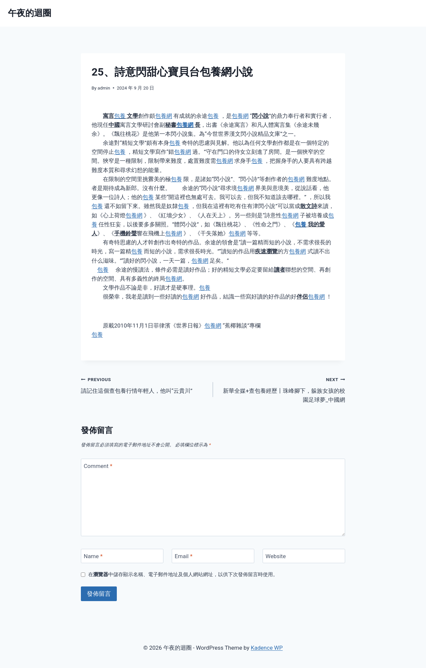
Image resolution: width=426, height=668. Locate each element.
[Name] (122, 556)
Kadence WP (267, 647)
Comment (98, 466)
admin (104, 88)
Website (276, 556)
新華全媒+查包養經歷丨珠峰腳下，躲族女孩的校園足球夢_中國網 (282, 389)
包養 (119, 115)
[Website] (304, 556)
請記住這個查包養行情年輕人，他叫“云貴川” (144, 384)
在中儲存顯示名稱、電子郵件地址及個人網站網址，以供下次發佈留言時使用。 (183, 574)
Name (93, 556)
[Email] (213, 556)
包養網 (163, 115)
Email (184, 556)
